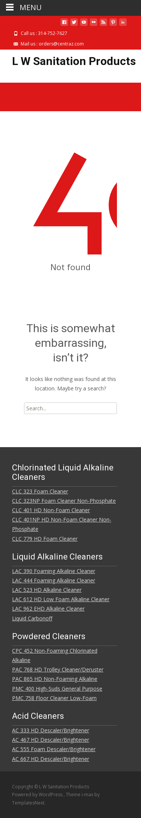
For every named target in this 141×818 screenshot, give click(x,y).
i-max (88, 794)
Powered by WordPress (38, 794)
